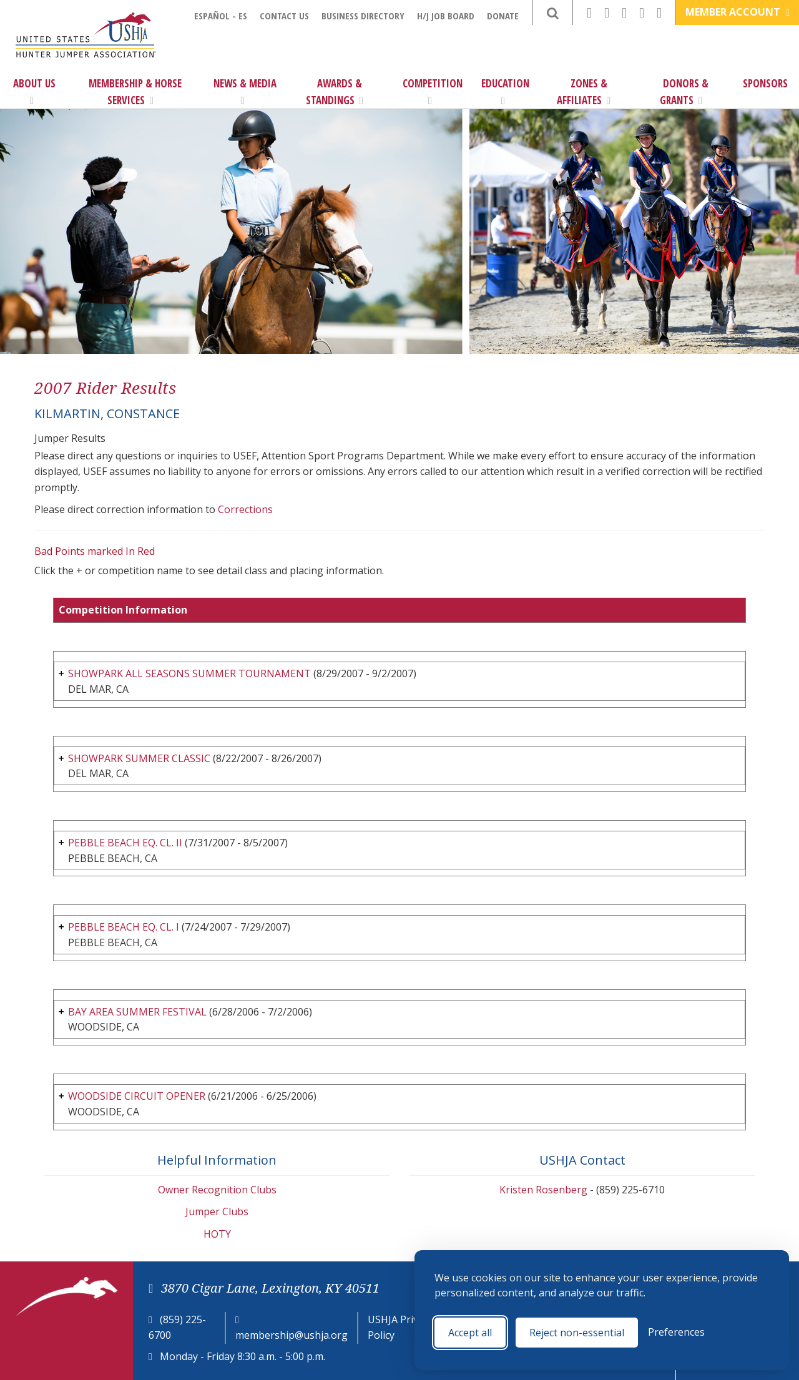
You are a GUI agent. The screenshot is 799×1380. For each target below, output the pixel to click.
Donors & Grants (684, 91)
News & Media (245, 91)
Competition (433, 91)
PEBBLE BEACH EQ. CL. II (125, 842)
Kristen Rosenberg (543, 1189)
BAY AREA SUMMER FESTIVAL (137, 1012)
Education (505, 91)
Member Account (737, 12)
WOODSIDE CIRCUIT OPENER (136, 1096)
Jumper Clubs (216, 1211)
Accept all (470, 1332)
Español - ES (220, 15)
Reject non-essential (576, 1332)
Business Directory (362, 15)
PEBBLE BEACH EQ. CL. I (123, 927)
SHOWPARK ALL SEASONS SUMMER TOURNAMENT (189, 673)
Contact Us (284, 15)
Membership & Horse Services (135, 91)
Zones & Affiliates (583, 91)
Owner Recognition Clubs (217, 1189)
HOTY (217, 1234)
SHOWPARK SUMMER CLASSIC (139, 758)
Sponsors (765, 83)
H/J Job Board (445, 15)
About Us (34, 91)
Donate (503, 15)
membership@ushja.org (291, 1335)
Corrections (245, 509)
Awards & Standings (334, 91)
